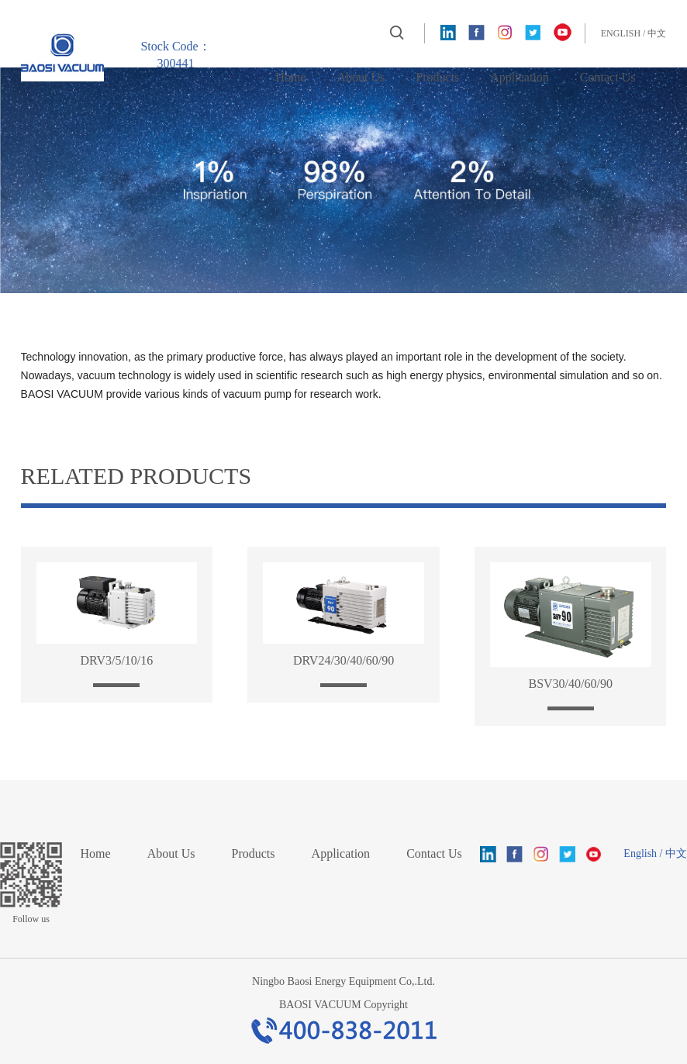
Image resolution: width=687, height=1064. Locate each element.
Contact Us (608, 77)
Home (290, 77)
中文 (656, 33)
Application (519, 77)
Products (437, 77)
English (620, 33)
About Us (361, 77)
